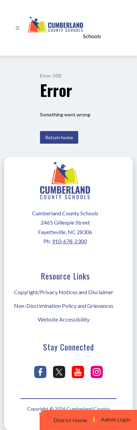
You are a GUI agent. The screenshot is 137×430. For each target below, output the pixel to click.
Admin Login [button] (115, 419)
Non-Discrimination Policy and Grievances (63, 305)
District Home (70, 420)
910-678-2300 (69, 241)
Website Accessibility (64, 319)
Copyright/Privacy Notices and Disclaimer (63, 292)
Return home (59, 137)
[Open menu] (18, 28)
